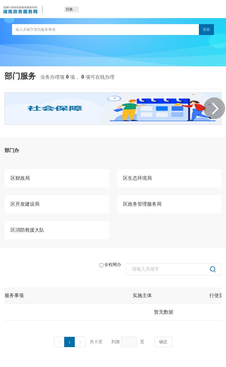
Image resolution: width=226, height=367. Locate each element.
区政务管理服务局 (142, 204)
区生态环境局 (137, 178)
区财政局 (20, 178)
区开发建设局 (25, 204)
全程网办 (110, 264)
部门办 (12, 150)
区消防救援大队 (27, 230)
